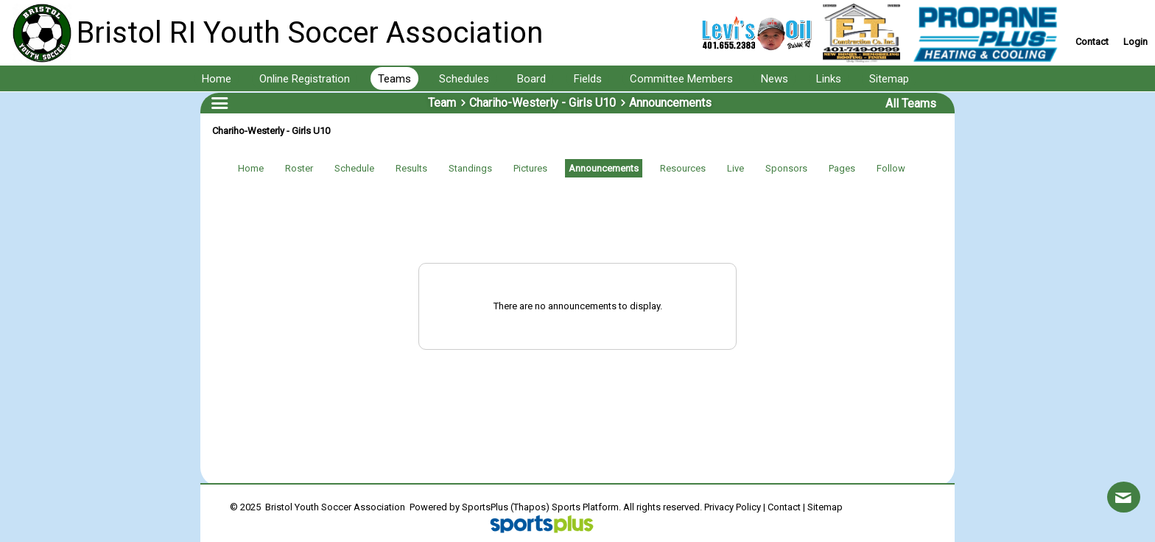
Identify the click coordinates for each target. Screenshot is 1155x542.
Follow (891, 168)
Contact (784, 507)
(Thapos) (530, 507)
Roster (299, 168)
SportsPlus (485, 507)
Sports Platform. (586, 507)
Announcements (604, 168)
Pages (842, 168)
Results (411, 168)
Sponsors (786, 168)
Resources (683, 168)
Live (735, 168)
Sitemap (825, 507)
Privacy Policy (732, 507)
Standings (470, 168)
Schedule (354, 168)
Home (251, 168)
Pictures (530, 168)
